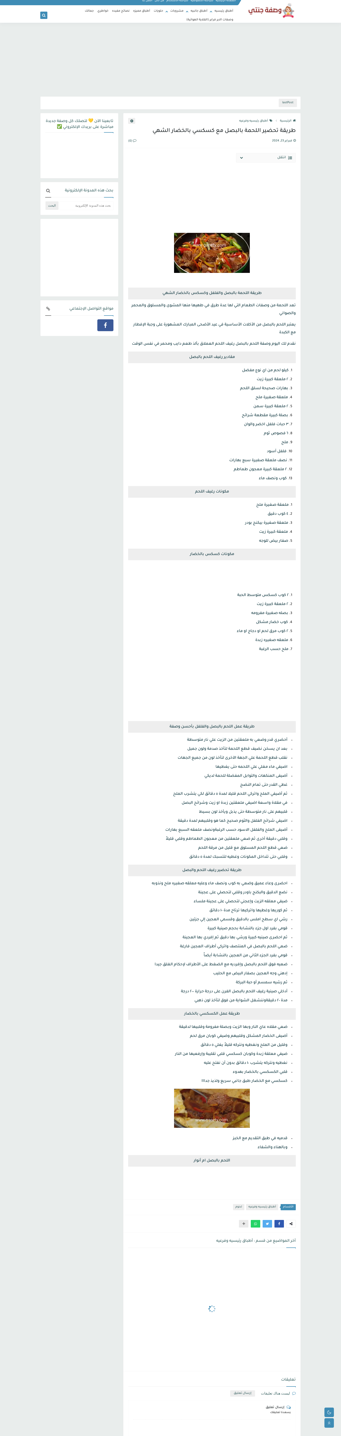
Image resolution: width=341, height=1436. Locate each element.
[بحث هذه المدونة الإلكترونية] (86, 205)
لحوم (238, 1207)
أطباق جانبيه (199, 11)
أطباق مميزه (141, 11)
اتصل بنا (147, 3)
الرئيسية (288, 121)
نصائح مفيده (121, 11)
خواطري (102, 11)
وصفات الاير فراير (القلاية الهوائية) (209, 20)
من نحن (159, 3)
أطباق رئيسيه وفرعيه (256, 121)
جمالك (89, 11)
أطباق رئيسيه (224, 11)
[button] (279, 1224)
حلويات (158, 11)
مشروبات (177, 11)
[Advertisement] (170, 60)
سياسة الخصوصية (202, 3)
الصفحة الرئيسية (226, 3)
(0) (132, 141)
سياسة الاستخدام (177, 3)
